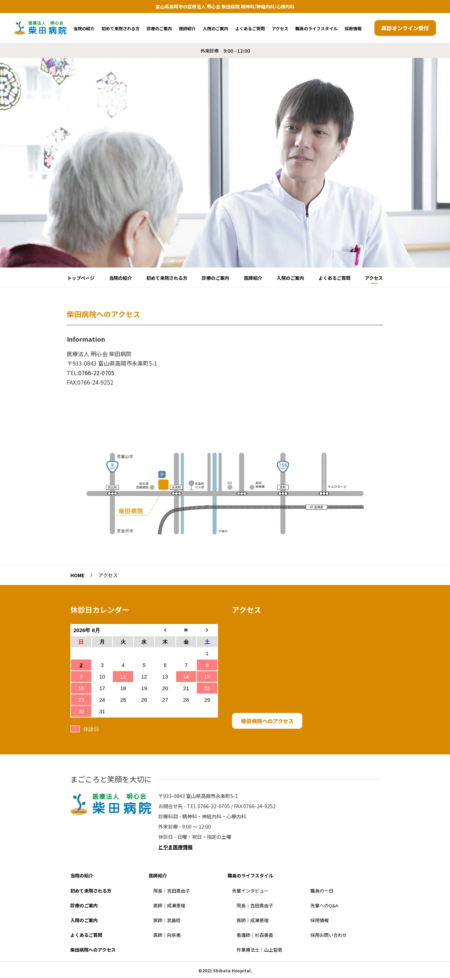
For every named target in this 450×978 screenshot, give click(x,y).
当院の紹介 (84, 28)
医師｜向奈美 (167, 935)
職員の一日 (321, 890)
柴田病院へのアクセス (267, 721)
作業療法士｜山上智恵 (259, 949)
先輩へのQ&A (324, 905)
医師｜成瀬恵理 (169, 905)
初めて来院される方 (121, 28)
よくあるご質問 (250, 28)
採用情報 (353, 28)
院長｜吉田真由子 (171, 890)
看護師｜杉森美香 (255, 935)
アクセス (280, 28)
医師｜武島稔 (167, 920)
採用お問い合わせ (328, 935)
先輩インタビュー (250, 890)
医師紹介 (187, 28)
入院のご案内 (215, 28)
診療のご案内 (159, 28)
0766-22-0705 (96, 372)
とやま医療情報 (175, 846)
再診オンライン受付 (405, 28)
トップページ (81, 278)
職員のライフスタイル (316, 28)
